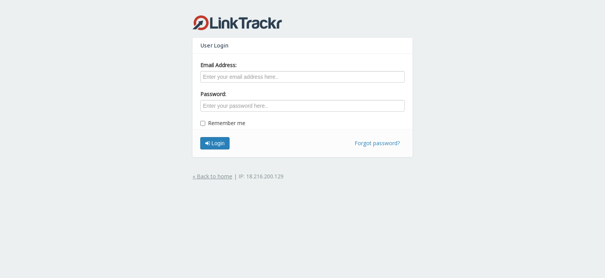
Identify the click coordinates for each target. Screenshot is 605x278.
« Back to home (212, 176)
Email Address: (218, 65)
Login (215, 143)
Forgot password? (377, 143)
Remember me (222, 123)
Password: (213, 94)
